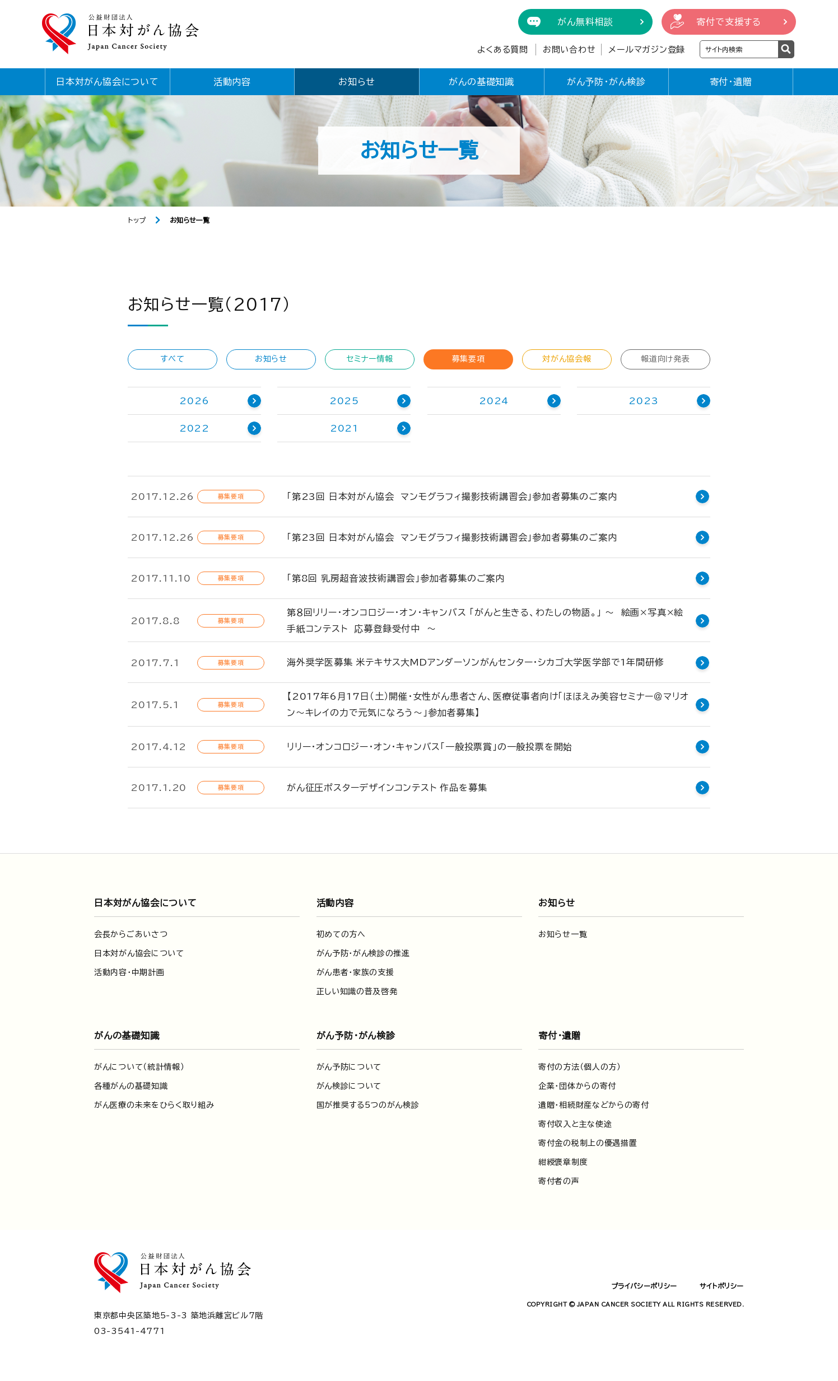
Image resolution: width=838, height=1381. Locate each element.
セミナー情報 (369, 359)
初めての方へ (341, 934)
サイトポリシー (722, 1285)
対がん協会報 (566, 359)
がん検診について (349, 1086)
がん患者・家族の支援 (355, 972)
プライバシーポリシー (644, 1285)
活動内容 (232, 81)
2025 (344, 400)
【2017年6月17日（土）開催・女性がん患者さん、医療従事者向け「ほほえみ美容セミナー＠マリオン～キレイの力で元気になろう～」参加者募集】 (487, 704)
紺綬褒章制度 (563, 1162)
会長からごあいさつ (130, 934)
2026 (194, 400)
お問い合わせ (569, 49)
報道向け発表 (665, 359)
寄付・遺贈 (731, 81)
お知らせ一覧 (562, 934)
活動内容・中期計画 (129, 972)
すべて (172, 359)
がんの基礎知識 (481, 81)
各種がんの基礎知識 (130, 1086)
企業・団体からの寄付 (577, 1086)
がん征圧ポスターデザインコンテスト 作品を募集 (387, 787)
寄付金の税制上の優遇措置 (587, 1143)
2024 (494, 400)
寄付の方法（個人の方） (579, 1067)
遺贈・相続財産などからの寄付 (593, 1105)
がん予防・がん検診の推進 (363, 953)
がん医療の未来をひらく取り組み (154, 1105)
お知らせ (356, 81)
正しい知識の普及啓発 (357, 991)
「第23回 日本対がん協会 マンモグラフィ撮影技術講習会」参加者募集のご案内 (452, 496)
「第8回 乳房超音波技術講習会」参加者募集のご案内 (396, 578)
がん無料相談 (585, 21)
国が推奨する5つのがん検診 (368, 1105)
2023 (643, 400)
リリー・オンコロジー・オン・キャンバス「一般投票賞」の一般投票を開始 (429, 746)
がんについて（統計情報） (139, 1067)
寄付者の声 (559, 1181)
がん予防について (349, 1067)
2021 (344, 428)
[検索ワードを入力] (739, 49)
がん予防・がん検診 (606, 81)
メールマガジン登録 (646, 49)
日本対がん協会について (107, 81)
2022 (194, 428)
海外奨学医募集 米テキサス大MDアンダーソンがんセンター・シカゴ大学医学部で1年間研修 (475, 662)
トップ (137, 220)
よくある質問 (502, 49)
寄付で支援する (728, 21)
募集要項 (468, 359)
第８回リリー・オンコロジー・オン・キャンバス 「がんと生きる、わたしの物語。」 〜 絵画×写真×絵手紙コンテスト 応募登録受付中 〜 (490, 620)
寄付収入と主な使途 (575, 1124)
